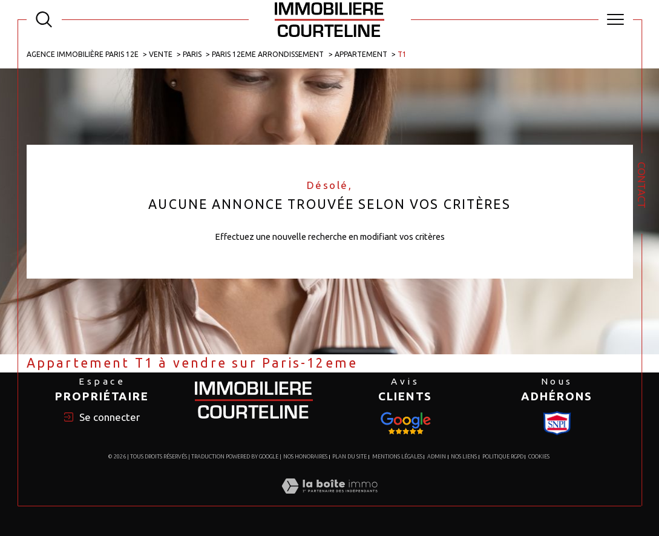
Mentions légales (397, 457)
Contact (642, 185)
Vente (160, 54)
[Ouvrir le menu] (615, 19)
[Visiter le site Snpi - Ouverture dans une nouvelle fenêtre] (405, 423)
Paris (192, 54)
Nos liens (464, 457)
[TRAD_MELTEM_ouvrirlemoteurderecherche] (44, 19)
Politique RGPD (502, 457)
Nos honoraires (305, 457)
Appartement (361, 54)
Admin (436, 457)
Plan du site (349, 457)
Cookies (538, 457)
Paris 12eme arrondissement (268, 54)
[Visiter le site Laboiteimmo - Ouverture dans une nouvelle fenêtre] (329, 499)
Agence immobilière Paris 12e (83, 54)
